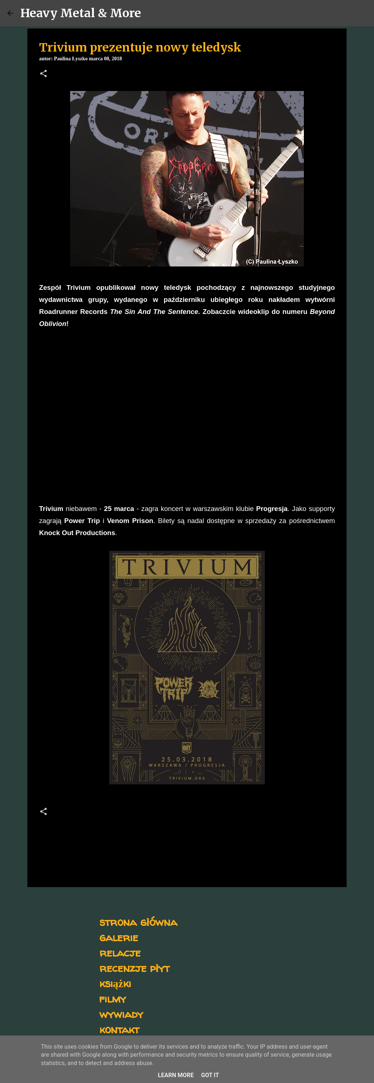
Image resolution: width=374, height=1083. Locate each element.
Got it (210, 1075)
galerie (118, 936)
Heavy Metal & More (80, 13)
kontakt (119, 1029)
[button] (43, 74)
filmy (112, 998)
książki (115, 983)
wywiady (121, 1013)
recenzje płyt (134, 967)
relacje (120, 952)
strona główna (138, 921)
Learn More (176, 1075)
